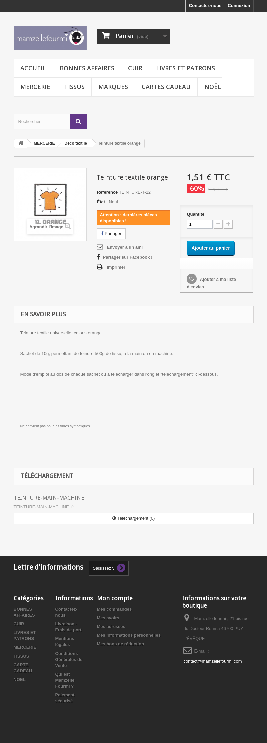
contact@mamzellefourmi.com (212, 661)
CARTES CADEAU (166, 87)
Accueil (33, 68)
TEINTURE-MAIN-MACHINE (49, 497)
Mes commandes (114, 609)
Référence (107, 192)
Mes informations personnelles (129, 635)
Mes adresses (111, 626)
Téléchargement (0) (133, 518)
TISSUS (74, 87)
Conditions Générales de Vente (69, 659)
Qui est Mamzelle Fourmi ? (65, 680)
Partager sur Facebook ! (127, 257)
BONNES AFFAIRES (87, 68)
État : (102, 201)
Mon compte (115, 598)
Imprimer (116, 267)
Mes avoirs (108, 617)
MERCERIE (35, 87)
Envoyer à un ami (125, 247)
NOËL (212, 87)
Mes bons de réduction (120, 643)
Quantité (195, 214)
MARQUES (113, 87)
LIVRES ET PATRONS (185, 68)
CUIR (135, 68)
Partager (111, 233)
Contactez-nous (205, 5)
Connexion (239, 5)
